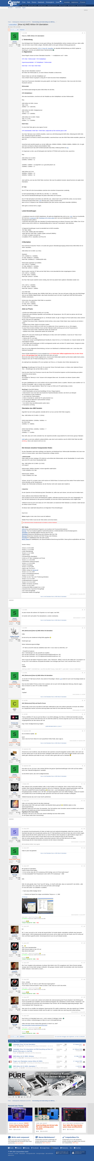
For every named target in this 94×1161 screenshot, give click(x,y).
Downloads (41, 2)
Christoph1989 (79, 1050)
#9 (84, 765)
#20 (84, 1015)
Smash (11, 27)
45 (64, 1129)
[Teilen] (82, 33)
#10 (84, 784)
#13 (84, 847)
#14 (84, 866)
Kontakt (16, 1153)
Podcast (25, 5)
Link (71, 216)
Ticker (24, 2)
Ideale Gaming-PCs (53, 5)
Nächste (22, 29)
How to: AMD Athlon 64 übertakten (59, 596)
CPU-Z (40, 48)
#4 (84, 672)
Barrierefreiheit (49, 1153)
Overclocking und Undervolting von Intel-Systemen (36, 1046)
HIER (23, 439)
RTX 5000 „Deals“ (33, 5)
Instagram (56, 1148)
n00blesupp (15, 1062)
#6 (84, 714)
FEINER (15, 1058)
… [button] (15, 29)
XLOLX (80, 1045)
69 (37, 1131)
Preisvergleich (50, 2)
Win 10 (59, 726)
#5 (84, 700)
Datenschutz (11, 1155)
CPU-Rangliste (72, 5)
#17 (84, 962)
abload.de (35, 570)
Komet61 (80, 1067)
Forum (58, 2)
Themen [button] (34, 2)
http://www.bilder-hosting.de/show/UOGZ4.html (34, 1025)
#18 (84, 979)
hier (68, 147)
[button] (14, 8)
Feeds (11, 1148)
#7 (84, 731)
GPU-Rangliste (63, 5)
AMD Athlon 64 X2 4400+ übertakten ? (25, 1066)
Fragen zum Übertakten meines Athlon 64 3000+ (28, 1061)
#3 (84, 627)
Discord (19, 1148)
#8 (84, 749)
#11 (84, 800)
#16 (84, 943)
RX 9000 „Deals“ (42, 5)
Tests (28, 2)
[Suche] (82, 2)
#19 (84, 997)
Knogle (14, 1052)
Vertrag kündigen (40, 1153)
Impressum (10, 1153)
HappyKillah (15, 1068)
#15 (84, 926)
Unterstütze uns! (82, 5)
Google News (45, 1148)
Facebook (35, 1148)
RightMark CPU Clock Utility (47, 218)
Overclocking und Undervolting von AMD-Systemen (35, 1058)
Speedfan (50, 48)
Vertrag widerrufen (30, 1153)
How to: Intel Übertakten (46, 596)
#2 (84, 609)
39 (10, 1129)
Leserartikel (18, 7)
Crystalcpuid (32, 218)
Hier (40, 200)
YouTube (78, 1148)
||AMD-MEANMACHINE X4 (52, 726)
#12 (84, 828)
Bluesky (27, 1148)
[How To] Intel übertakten (27, 1044)
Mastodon (65, 1148)
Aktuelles (10, 7)
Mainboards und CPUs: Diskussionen (33, 1052)
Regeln (24, 7)
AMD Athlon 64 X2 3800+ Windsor (23, 1056)
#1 (84, 33)
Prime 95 (44, 48)
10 (17, 29)
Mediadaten (22, 1153)
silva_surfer (79, 1062)
